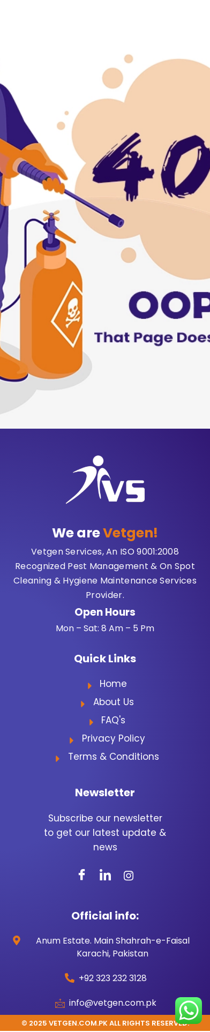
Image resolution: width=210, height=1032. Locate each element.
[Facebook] (81, 876)
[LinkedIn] (105, 876)
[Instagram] (129, 876)
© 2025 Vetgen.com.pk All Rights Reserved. (105, 1023)
